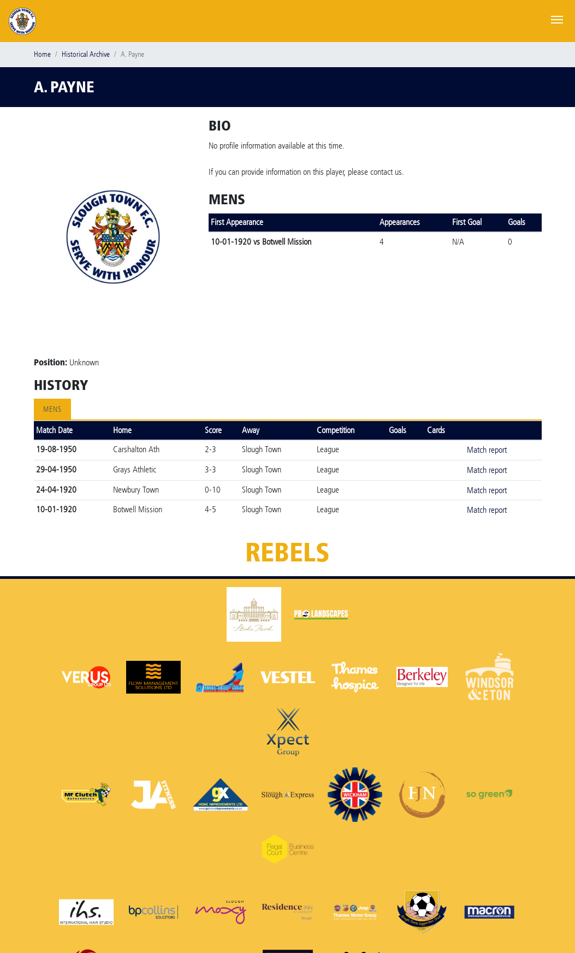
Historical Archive (86, 54)
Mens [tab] (52, 409)
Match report (487, 450)
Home (42, 54)
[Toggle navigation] (557, 18)
